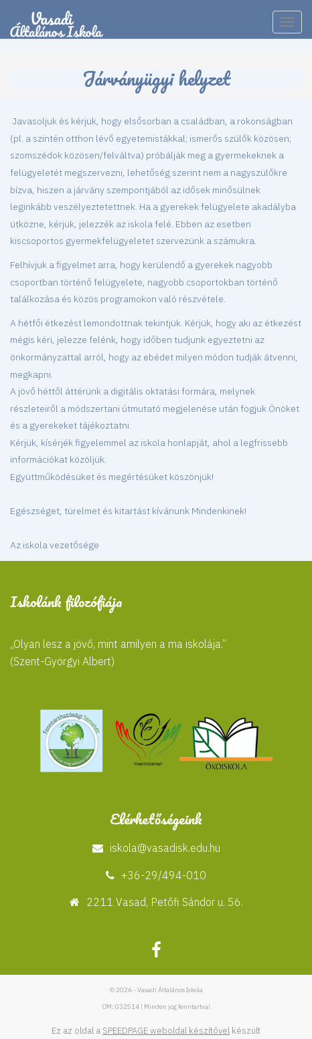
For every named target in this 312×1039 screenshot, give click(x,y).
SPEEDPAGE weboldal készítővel (166, 1030)
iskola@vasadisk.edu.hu (165, 847)
